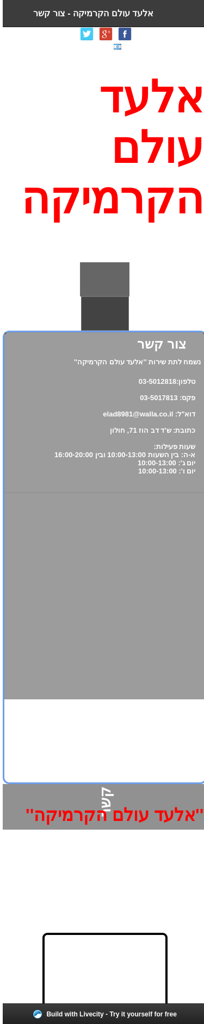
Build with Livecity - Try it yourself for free (109, 1014)
